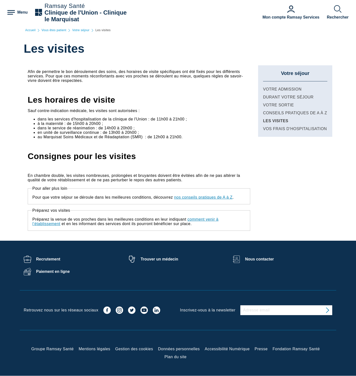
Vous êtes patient (54, 30)
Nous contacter (259, 259)
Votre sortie (278, 105)
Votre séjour (80, 30)
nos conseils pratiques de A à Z (203, 197)
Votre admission (282, 89)
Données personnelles (179, 349)
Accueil (30, 30)
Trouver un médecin (159, 259)
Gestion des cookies (134, 349)
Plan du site (175, 357)
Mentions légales (94, 349)
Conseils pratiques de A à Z (295, 113)
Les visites (275, 121)
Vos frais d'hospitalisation (295, 129)
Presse (261, 349)
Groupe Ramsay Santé (52, 349)
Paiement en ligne (53, 271)
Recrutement (48, 259)
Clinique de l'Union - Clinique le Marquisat (85, 16)
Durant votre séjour (288, 97)
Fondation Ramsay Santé (296, 349)
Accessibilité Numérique (227, 349)
